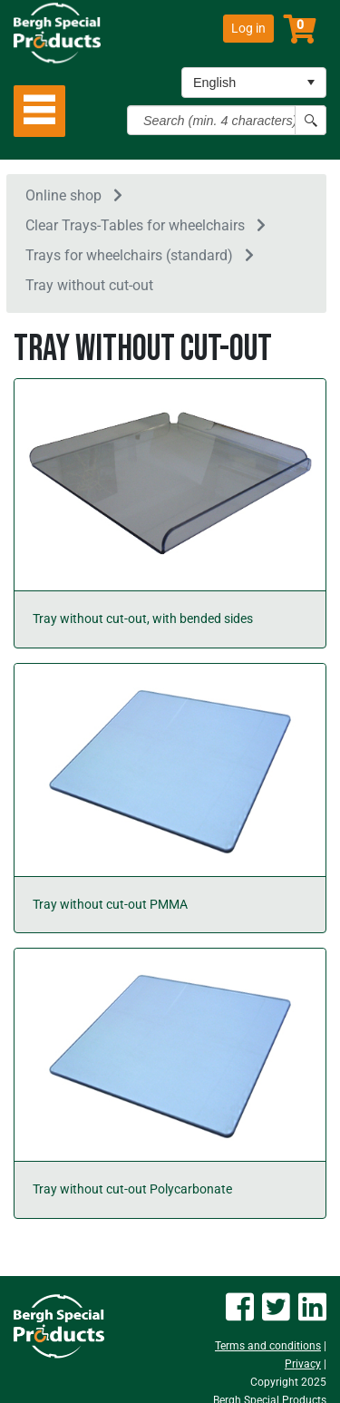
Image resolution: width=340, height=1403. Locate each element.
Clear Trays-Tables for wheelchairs (135, 225)
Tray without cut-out (89, 285)
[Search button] (310, 120)
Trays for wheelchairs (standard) (129, 255)
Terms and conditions (268, 1346)
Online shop (63, 195)
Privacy (303, 1364)
